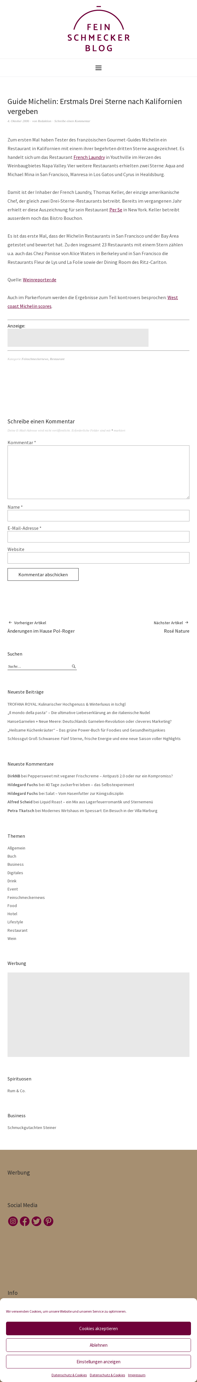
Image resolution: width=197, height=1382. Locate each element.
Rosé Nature (171, 627)
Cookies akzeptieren (98, 1328)
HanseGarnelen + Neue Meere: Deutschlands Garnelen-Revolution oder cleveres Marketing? (90, 721)
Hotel (12, 913)
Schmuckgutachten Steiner (32, 1127)
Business (16, 864)
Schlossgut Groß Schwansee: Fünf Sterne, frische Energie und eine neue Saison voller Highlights (94, 738)
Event (13, 889)
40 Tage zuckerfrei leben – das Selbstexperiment (89, 784)
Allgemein (16, 848)
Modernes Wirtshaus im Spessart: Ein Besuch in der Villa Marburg (100, 810)
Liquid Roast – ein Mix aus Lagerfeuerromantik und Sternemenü (96, 802)
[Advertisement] (78, 338)
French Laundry (89, 157)
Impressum (136, 1375)
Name (15, 507)
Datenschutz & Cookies (69, 1375)
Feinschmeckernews (35, 359)
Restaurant (57, 359)
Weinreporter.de (39, 280)
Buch (12, 856)
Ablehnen (99, 1345)
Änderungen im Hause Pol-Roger (41, 627)
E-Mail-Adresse (25, 528)
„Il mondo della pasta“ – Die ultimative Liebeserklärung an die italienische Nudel (79, 712)
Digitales (15, 872)
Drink (12, 881)
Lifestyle (15, 922)
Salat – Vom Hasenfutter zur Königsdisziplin (84, 793)
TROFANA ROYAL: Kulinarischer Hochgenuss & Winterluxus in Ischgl (67, 704)
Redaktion (45, 121)
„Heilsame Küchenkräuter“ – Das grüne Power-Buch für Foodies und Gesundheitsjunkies (86, 730)
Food (12, 905)
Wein (12, 938)
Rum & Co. (17, 1090)
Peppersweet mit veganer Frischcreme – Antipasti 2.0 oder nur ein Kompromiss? (100, 776)
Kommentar (22, 442)
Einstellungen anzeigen (98, 1362)
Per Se (115, 210)
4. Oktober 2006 (18, 121)
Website (16, 549)
